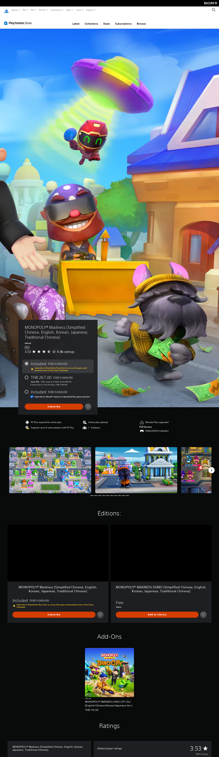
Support (89, 10)
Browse (141, 20)
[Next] (211, 467)
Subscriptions (123, 20)
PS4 (32, 10)
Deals (106, 20)
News (69, 10)
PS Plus (42, 10)
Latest (75, 20)
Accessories (56, 10)
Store (78, 10)
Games (14, 10)
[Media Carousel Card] (50, 467)
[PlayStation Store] (18, 19)
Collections (91, 20)
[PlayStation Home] (6, 10)
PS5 (24, 10)
